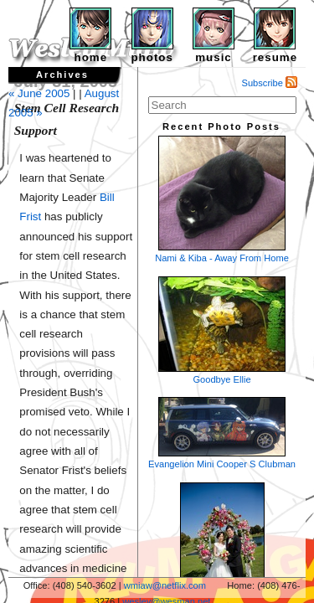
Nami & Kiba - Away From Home (222, 199)
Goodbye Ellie (222, 330)
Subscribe (270, 83)
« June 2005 (38, 93)
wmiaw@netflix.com (165, 585)
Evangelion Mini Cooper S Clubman (222, 433)
